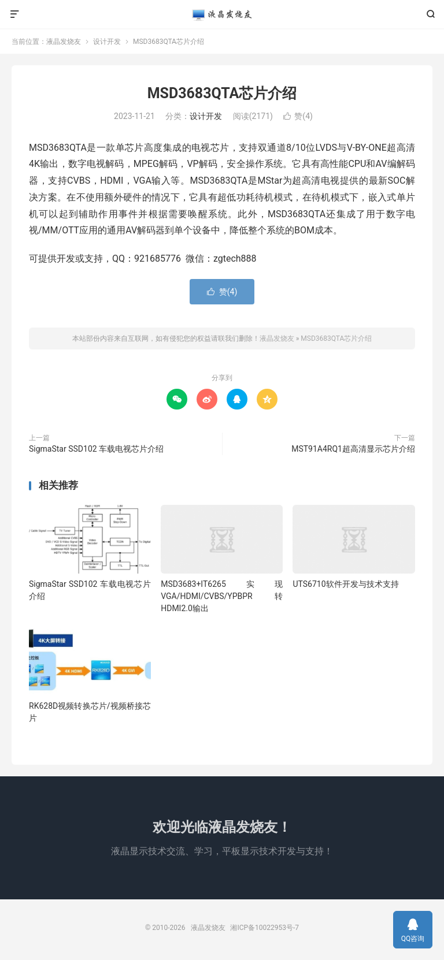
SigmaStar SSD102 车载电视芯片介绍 (96, 448)
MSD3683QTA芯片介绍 (222, 93)
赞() (298, 116)
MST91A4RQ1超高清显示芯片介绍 (353, 448)
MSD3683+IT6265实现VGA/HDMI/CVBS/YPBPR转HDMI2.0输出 (222, 596)
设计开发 (107, 42)
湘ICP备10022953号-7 (264, 928)
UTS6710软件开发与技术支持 (345, 584)
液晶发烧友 (221, 14)
